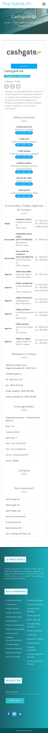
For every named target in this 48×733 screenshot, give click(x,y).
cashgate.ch (24, 66)
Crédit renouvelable (15, 629)
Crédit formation (14, 613)
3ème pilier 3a (33, 615)
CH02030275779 (20, 455)
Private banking (34, 631)
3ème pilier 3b (33, 620)
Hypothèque (12, 621)
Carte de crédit (13, 657)
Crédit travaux (12, 608)
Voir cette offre (24, 133)
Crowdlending (12, 644)
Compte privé (33, 643)
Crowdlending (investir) (33, 625)
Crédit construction (15, 625)
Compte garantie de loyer (35, 655)
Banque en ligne (14, 652)
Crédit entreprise (14, 648)
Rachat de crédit (14, 617)
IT (18, 86)
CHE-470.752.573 (18, 443)
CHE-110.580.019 (17, 449)
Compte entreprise (32, 648)
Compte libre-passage (33, 610)
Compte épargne (35, 600)
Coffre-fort (32, 635)
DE (12, 86)
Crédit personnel (14, 600)
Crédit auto (11, 604)
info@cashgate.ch (14, 374)
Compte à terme (35, 604)
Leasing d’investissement (14, 638)
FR (7, 86)
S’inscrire (15, 700)
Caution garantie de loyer (35, 662)
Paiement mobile (35, 639)
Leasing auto (12, 633)
